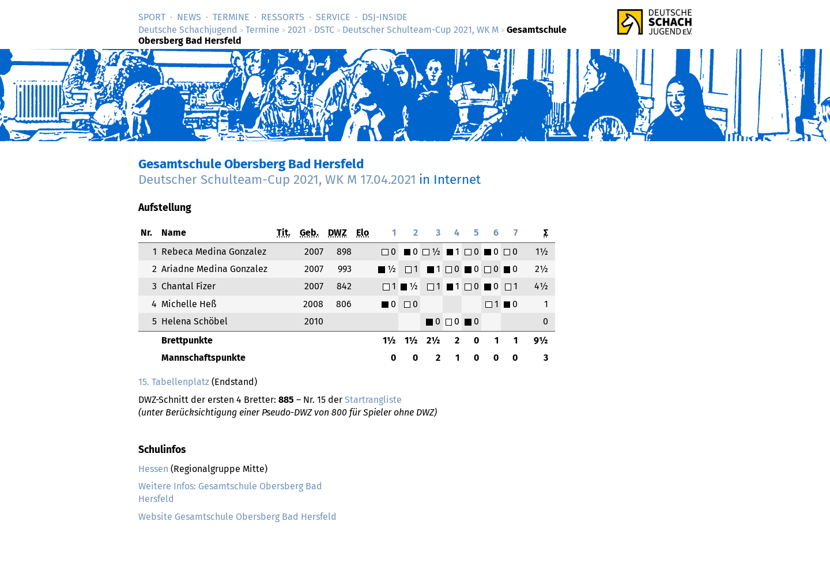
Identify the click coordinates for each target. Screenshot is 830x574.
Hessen (153, 468)
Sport (151, 17)
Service (333, 17)
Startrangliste (373, 399)
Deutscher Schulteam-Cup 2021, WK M (420, 29)
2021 (297, 29)
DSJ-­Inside (385, 17)
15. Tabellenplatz (173, 381)
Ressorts (282, 17)
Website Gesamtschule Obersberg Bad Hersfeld (237, 516)
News (189, 17)
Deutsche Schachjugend (187, 29)
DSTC (324, 29)
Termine (231, 17)
